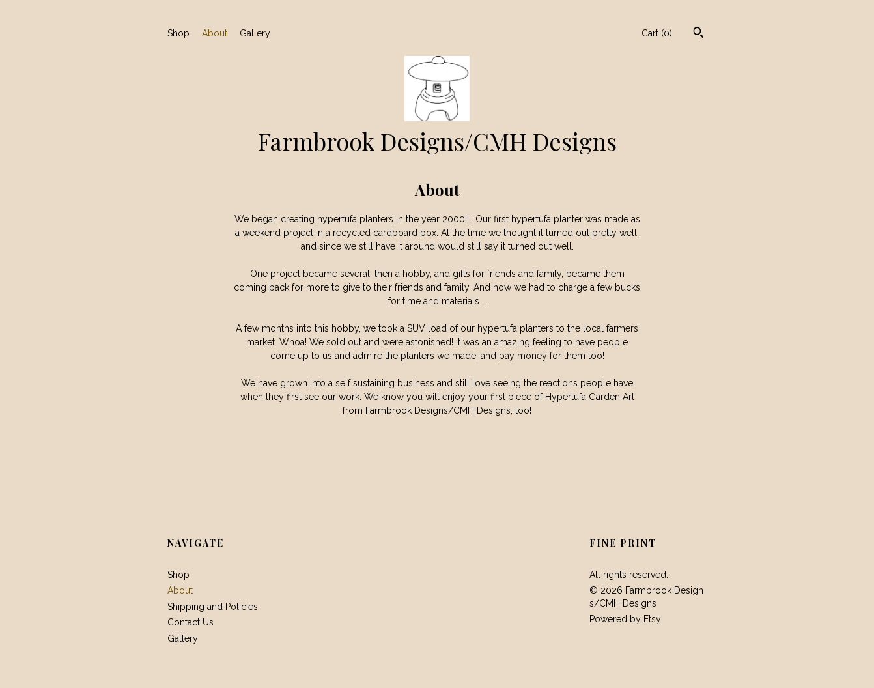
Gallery (255, 33)
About (214, 33)
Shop (178, 33)
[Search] (698, 34)
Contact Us (190, 622)
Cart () (656, 33)
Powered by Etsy (625, 619)
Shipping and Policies (212, 606)
